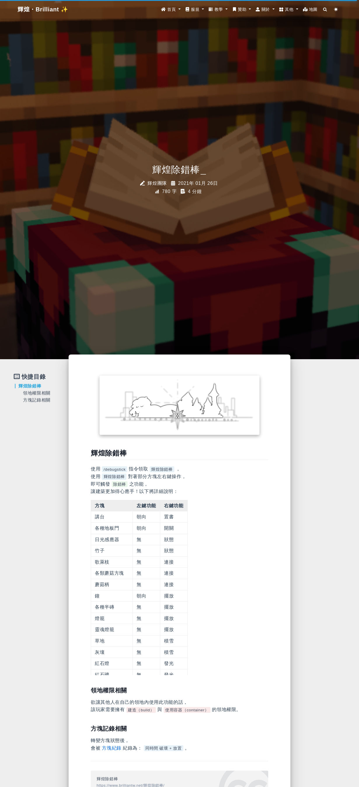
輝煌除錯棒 (29, 385)
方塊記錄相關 (36, 399)
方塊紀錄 (111, 748)
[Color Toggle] (336, 9)
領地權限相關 (36, 392)
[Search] (325, 9)
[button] (171, 9)
